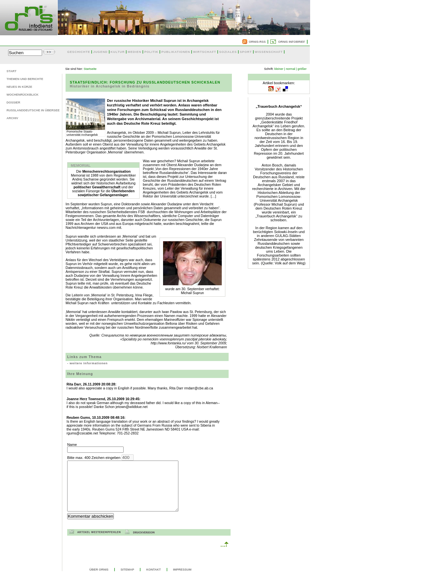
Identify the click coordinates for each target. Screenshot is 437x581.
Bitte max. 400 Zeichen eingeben (129, 487)
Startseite (90, 69)
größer (302, 69)
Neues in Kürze (19, 86)
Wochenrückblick (22, 94)
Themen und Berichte (25, 79)
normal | (291, 69)
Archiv (12, 118)
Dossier (13, 102)
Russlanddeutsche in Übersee (33, 110)
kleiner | (279, 69)
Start (11, 71)
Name (95, 448)
